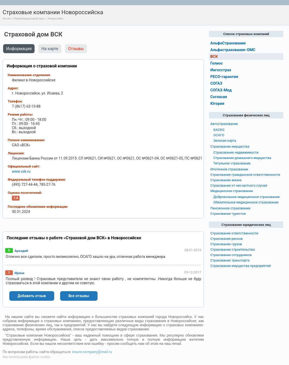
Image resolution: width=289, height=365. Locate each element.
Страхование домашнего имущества (242, 158)
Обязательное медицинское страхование (245, 202)
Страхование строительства (232, 249)
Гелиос (216, 63)
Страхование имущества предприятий (240, 266)
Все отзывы (78, 296)
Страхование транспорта (230, 260)
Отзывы (76, 48)
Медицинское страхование (231, 191)
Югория (217, 103)
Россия (6, 18)
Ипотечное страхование (229, 169)
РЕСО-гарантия (224, 76)
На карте (49, 48)
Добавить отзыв (32, 296)
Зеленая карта (224, 140)
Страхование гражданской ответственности (245, 175)
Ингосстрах (220, 70)
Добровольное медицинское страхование (246, 197)
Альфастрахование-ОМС (232, 49)
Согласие (218, 96)
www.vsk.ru (21, 171)
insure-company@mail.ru (92, 352)
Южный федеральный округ (28, 18)
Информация (18, 48)
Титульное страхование (232, 163)
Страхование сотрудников (231, 255)
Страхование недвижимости (236, 152)
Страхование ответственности (234, 233)
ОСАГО (218, 135)
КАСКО (218, 130)
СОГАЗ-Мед (221, 90)
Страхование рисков (226, 239)
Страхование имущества (229, 146)
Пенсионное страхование (230, 208)
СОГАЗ (216, 83)
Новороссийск (55, 18)
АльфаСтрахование (228, 43)
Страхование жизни (226, 180)
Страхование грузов (226, 244)
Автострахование (224, 124)
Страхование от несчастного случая (238, 185)
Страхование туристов (228, 214)
